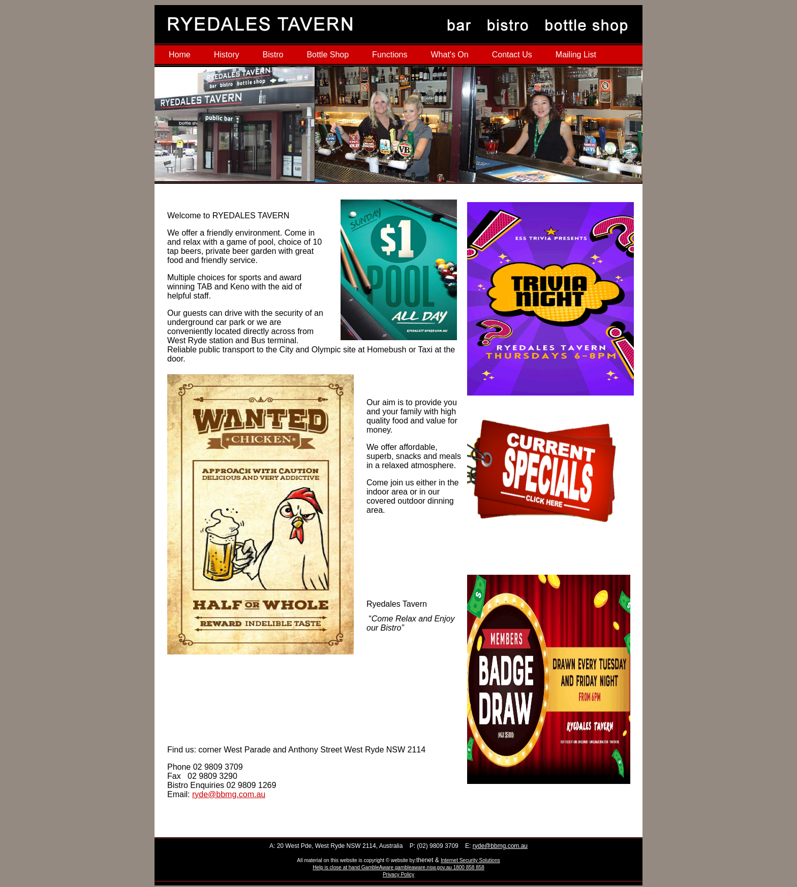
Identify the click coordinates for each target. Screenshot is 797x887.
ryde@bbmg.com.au (228, 794)
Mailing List (576, 54)
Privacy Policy (398, 874)
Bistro (272, 54)
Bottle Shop (327, 54)
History (226, 54)
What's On (449, 54)
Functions (389, 54)
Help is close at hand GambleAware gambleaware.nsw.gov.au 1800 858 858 (398, 867)
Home (180, 54)
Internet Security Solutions (470, 860)
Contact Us (512, 54)
